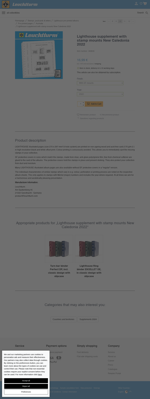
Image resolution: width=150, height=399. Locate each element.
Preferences (26, 392)
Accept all (26, 381)
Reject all (26, 386)
